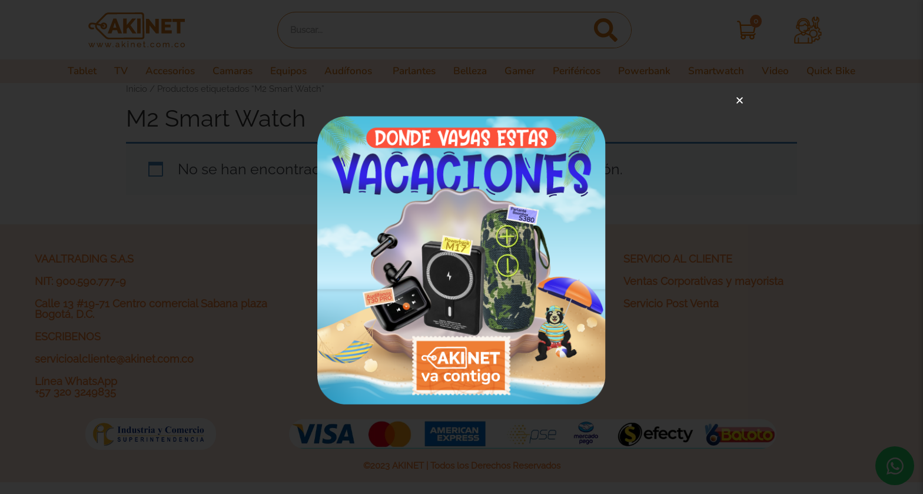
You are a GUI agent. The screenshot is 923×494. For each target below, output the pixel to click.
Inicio (136, 89)
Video (787, 71)
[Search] (605, 30)
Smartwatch (727, 71)
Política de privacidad (382, 303)
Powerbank (653, 71)
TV (105, 71)
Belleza (471, 71)
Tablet (66, 71)
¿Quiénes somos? (372, 281)
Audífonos (346, 71)
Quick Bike (845, 71)
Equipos (283, 71)
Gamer (523, 71)
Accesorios (157, 71)
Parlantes (414, 71)
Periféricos (582, 71)
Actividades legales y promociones (416, 348)
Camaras (223, 71)
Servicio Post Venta (671, 303)
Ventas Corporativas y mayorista (703, 281)
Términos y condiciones (388, 326)
